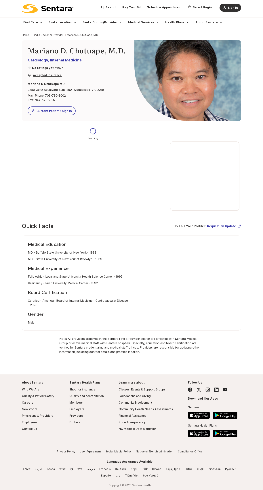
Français (105, 468)
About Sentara (206, 22)
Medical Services (141, 22)
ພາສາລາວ (215, 468)
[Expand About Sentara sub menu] (221, 22)
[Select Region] (201, 7)
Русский (230, 468)
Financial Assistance (132, 415)
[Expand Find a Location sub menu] (75, 22)
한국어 (201, 468)
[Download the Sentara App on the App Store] (199, 414)
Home (25, 34)
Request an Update (224, 226)
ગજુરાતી (135, 468)
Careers (27, 402)
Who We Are (30, 389)
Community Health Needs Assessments (146, 409)
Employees (29, 422)
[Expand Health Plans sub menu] (188, 22)
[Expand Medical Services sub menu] (157, 22)
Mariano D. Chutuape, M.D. (82, 34)
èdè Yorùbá (150, 475)
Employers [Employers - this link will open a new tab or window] (76, 409)
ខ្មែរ (71, 468)
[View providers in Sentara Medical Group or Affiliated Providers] (58, 68)
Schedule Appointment (164, 7)
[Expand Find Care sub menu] (41, 22)
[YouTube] (225, 389)
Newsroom (29, 409)
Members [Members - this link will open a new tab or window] (76, 402)
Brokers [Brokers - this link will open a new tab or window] (74, 422)
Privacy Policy (66, 451)
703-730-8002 (55, 95)
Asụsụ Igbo (173, 468)
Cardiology (38, 60)
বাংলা (62, 468)
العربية (38, 468)
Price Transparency (132, 422)
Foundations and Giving (135, 396)
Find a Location (60, 22)
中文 (80, 468)
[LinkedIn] (216, 390)
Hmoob (156, 468)
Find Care (30, 22)
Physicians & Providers (37, 415)
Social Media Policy (118, 451)
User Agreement (90, 451)
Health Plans (174, 22)
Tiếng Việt (132, 475)
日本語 (188, 468)
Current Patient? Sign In (51, 111)
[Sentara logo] (47, 9)
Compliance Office (190, 451)
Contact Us (29, 429)
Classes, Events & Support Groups (142, 389)
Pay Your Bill (131, 7)
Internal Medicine (66, 60)
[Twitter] (199, 390)
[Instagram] (207, 390)
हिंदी (146, 468)
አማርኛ (27, 468)
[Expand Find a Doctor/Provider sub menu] (120, 22)
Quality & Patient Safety (38, 396)
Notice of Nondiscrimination (155, 451)
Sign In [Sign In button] (230, 7)
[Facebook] (190, 390)
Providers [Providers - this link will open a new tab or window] (76, 415)
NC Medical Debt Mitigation (138, 429)
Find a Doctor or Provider (48, 34)
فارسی (91, 468)
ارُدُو (118, 475)
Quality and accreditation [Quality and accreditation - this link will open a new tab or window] (86, 396)
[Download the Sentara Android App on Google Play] (225, 414)
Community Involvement (135, 402)
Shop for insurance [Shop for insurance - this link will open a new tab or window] (82, 389)
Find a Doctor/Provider (100, 22)
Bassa (51, 468)
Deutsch (120, 468)
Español (106, 475)
